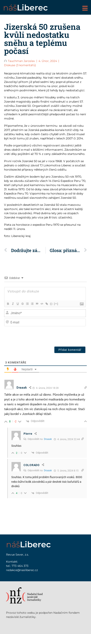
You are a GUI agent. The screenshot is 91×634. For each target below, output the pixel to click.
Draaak (48, 439)
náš (25, 7)
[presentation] (49, 335)
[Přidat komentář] (69, 350)
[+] (56, 303)
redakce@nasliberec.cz (22, 570)
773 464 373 (20, 566)
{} (51, 303)
